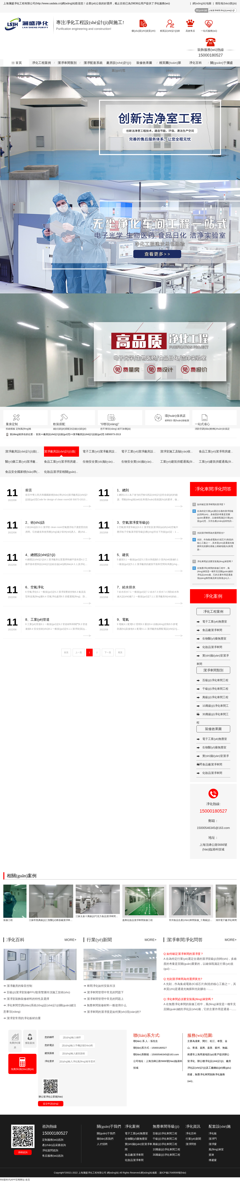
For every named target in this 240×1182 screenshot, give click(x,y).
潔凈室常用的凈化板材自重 (24, 1018)
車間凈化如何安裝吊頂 (101, 985)
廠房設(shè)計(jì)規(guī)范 (56, 434)
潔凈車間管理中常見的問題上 (105, 998)
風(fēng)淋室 (216, 1149)
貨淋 (211, 1154)
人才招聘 (102, 1144)
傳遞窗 (213, 1160)
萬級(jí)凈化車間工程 (215, 697)
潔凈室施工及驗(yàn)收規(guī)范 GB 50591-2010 (191, 451)
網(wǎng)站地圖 (201, 3)
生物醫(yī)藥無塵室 (214, 638)
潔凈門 (213, 1138)
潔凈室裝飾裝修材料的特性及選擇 (28, 998)
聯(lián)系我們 (105, 1138)
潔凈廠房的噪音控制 (19, 985)
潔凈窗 (213, 1144)
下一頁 (107, 652)
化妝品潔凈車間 (212, 647)
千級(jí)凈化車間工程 (215, 688)
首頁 (38, 434)
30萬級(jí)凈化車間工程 (166, 1154)
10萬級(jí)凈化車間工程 (166, 1149)
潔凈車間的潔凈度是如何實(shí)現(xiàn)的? (114, 1011)
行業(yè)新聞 (193, 1138)
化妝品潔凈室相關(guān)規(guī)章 (66, 471)
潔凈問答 (191, 1144)
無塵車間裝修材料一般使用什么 (106, 1005)
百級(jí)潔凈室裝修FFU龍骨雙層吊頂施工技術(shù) (38, 992)
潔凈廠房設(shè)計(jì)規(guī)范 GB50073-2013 (97, 434)
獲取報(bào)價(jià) (226, 3)
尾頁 (120, 652)
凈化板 (213, 1133)
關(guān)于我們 (106, 1133)
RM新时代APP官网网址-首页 (15, 1179)
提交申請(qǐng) (50, 1103)
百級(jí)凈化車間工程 (215, 680)
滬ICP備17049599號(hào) (172, 1172)
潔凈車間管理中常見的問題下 (105, 992)
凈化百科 (191, 1133)
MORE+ (70, 940)
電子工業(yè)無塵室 (214, 621)
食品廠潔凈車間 (212, 630)
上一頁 (78, 652)
